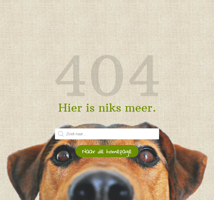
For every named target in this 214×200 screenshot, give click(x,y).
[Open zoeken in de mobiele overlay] (107, 133)
